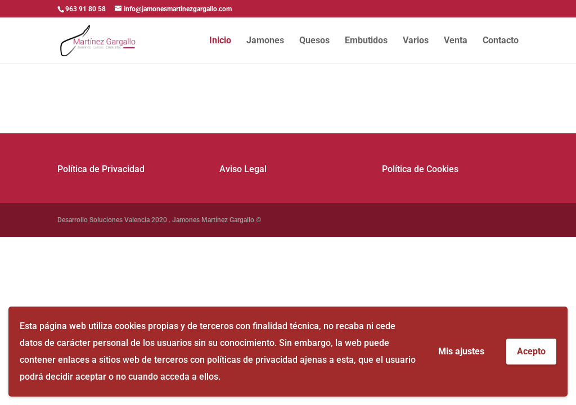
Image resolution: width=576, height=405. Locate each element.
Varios (416, 41)
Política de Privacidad (101, 169)
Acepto (531, 351)
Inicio (220, 41)
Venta (455, 41)
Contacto (501, 41)
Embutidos (366, 41)
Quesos (314, 41)
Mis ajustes (461, 351)
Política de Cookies (420, 169)
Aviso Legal (243, 169)
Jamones (265, 41)
